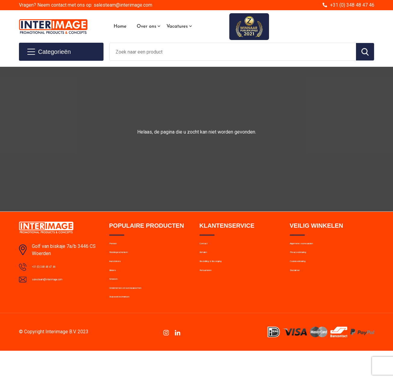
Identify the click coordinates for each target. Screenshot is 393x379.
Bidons (116, 284)
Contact (207, 245)
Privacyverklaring (306, 258)
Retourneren (212, 284)
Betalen (207, 258)
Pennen (116, 245)
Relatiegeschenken (127, 258)
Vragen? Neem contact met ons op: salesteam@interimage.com (85, 5)
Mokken (117, 297)
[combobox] (233, 51)
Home (120, 26)
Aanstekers (120, 271)
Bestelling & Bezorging (222, 271)
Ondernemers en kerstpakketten (140, 310)
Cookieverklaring (306, 271)
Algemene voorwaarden (313, 245)
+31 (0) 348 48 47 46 (352, 5)
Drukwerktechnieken (129, 323)
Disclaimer (300, 284)
